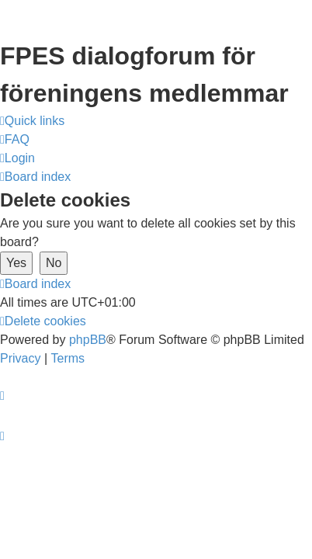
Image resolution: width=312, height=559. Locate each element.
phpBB (87, 339)
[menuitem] (14, 139)
